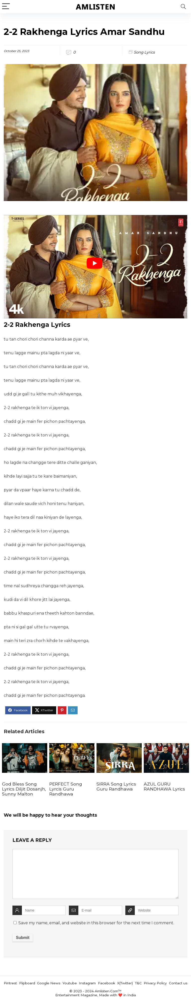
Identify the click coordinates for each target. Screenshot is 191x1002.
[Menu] (6, 6)
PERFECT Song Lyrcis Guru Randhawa (65, 788)
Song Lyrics (144, 52)
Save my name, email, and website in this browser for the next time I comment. (96, 923)
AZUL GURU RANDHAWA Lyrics (164, 786)
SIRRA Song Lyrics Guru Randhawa (116, 786)
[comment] (95, 874)
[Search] (183, 6)
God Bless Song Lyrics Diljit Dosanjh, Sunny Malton (24, 788)
